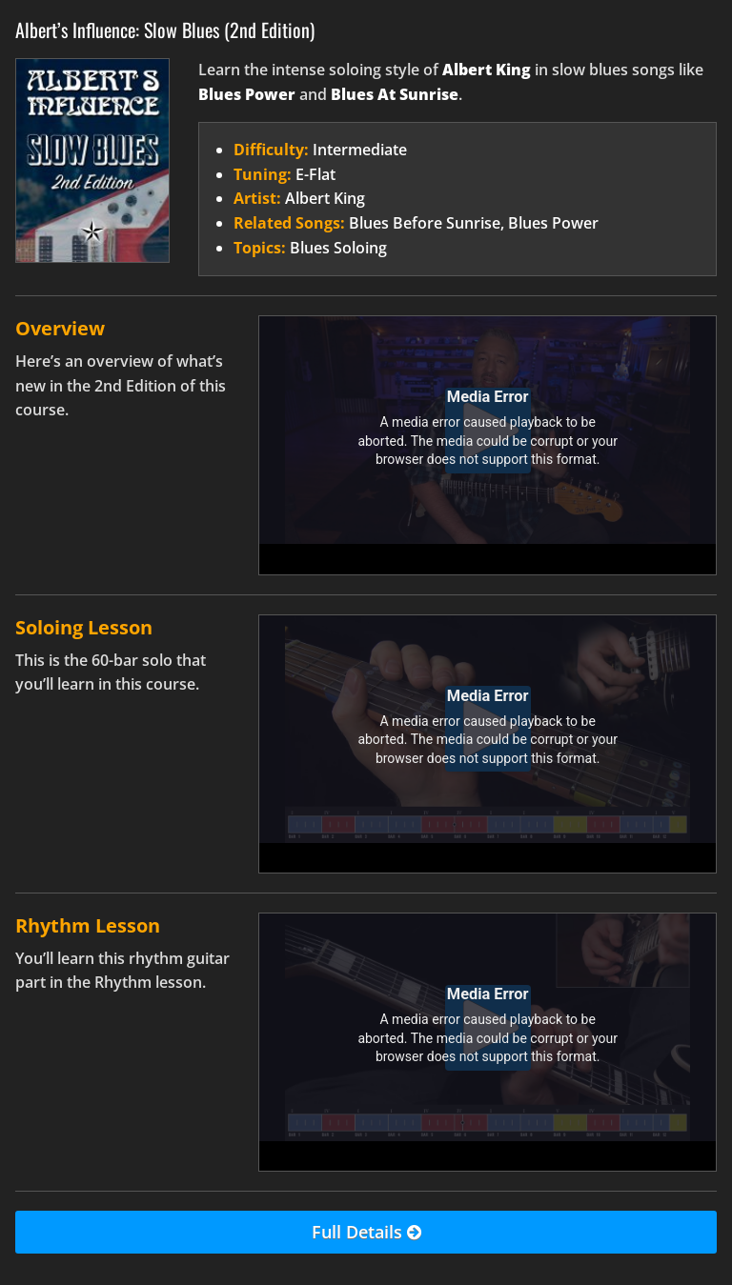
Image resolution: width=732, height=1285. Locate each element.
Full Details (366, 1233)
